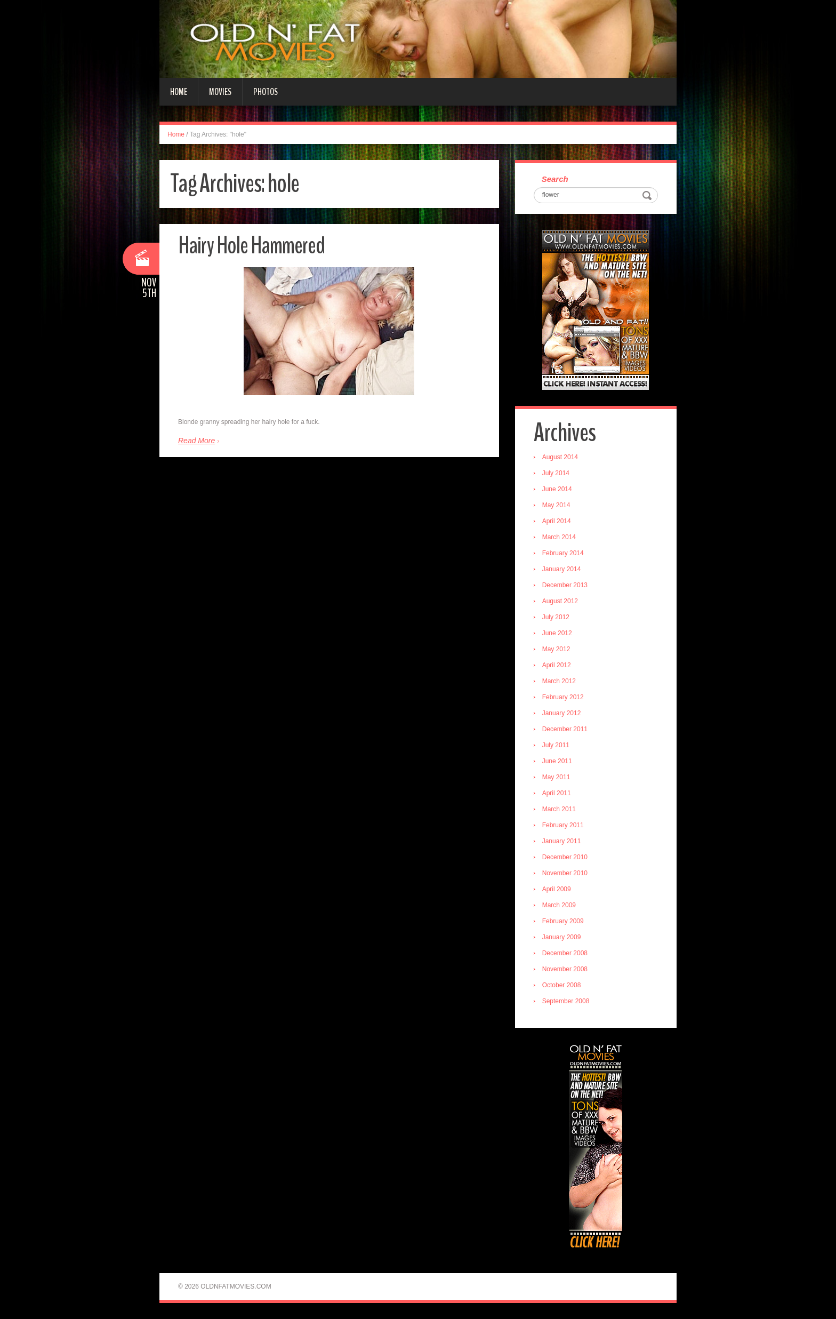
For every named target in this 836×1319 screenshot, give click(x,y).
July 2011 (555, 745)
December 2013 (565, 585)
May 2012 (556, 649)
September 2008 (566, 1001)
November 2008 (565, 969)
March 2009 (559, 905)
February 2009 (563, 921)
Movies (220, 91)
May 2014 (556, 505)
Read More (196, 440)
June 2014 (557, 489)
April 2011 (556, 793)
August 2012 (560, 601)
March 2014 (559, 537)
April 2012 (556, 665)
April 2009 (556, 889)
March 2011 (559, 809)
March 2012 (559, 681)
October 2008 (561, 985)
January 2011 (561, 841)
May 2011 (556, 777)
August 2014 (560, 457)
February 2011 (563, 825)
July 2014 (555, 473)
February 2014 (563, 553)
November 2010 (565, 873)
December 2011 (565, 729)
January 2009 (561, 937)
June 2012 (557, 633)
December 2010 (565, 857)
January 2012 (561, 713)
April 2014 (556, 521)
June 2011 (557, 761)
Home (178, 91)
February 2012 (563, 697)
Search (555, 178)
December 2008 (565, 953)
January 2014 (561, 569)
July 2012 (555, 617)
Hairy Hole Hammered (251, 245)
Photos (265, 91)
